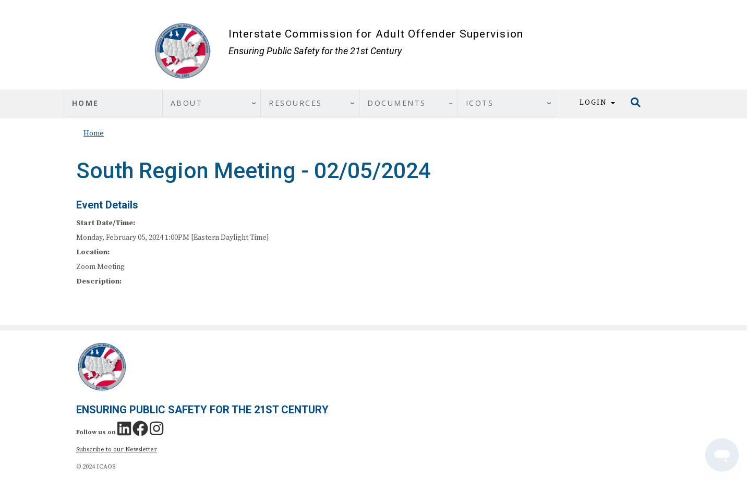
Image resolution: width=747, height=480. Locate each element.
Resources (295, 103)
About (187, 103)
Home (85, 103)
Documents (396, 103)
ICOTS (480, 103)
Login (597, 102)
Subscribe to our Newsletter (116, 449)
